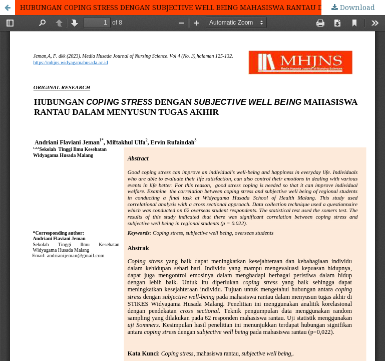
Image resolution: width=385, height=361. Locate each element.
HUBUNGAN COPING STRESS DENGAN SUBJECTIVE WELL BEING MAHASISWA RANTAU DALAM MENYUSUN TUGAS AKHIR (202, 7)
